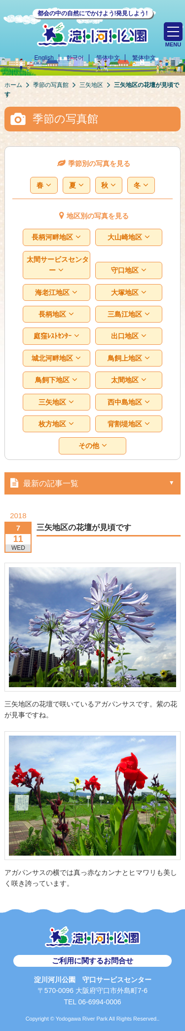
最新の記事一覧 (42, 483)
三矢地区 (56, 402)
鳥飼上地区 (128, 358)
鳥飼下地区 (56, 380)
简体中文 (108, 57)
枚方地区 (56, 424)
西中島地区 (128, 402)
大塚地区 (128, 293)
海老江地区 (56, 293)
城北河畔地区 (56, 358)
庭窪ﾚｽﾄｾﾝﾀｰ (56, 336)
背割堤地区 (128, 424)
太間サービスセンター (58, 265)
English (43, 57)
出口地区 (128, 336)
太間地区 (128, 380)
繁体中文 (144, 57)
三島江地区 (128, 314)
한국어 (75, 57)
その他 (92, 446)
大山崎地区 (128, 237)
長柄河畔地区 (56, 237)
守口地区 (128, 270)
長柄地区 (56, 314)
